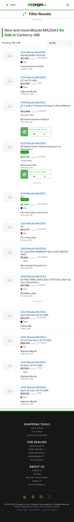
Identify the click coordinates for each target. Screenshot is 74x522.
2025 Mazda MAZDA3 (33, 143)
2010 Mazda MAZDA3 (33, 193)
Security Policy (35, 510)
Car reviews (37, 431)
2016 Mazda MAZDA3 (33, 52)
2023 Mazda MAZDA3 (33, 312)
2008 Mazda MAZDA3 (33, 248)
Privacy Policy (22, 510)
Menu (11, 5)
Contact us (37, 470)
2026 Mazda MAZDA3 (33, 77)
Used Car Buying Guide (37, 435)
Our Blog (37, 474)
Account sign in (37, 460)
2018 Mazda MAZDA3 (33, 102)
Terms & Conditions (49, 510)
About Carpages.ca (37, 484)
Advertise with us (37, 446)
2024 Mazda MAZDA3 (33, 223)
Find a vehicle (37, 428)
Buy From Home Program (37, 477)
